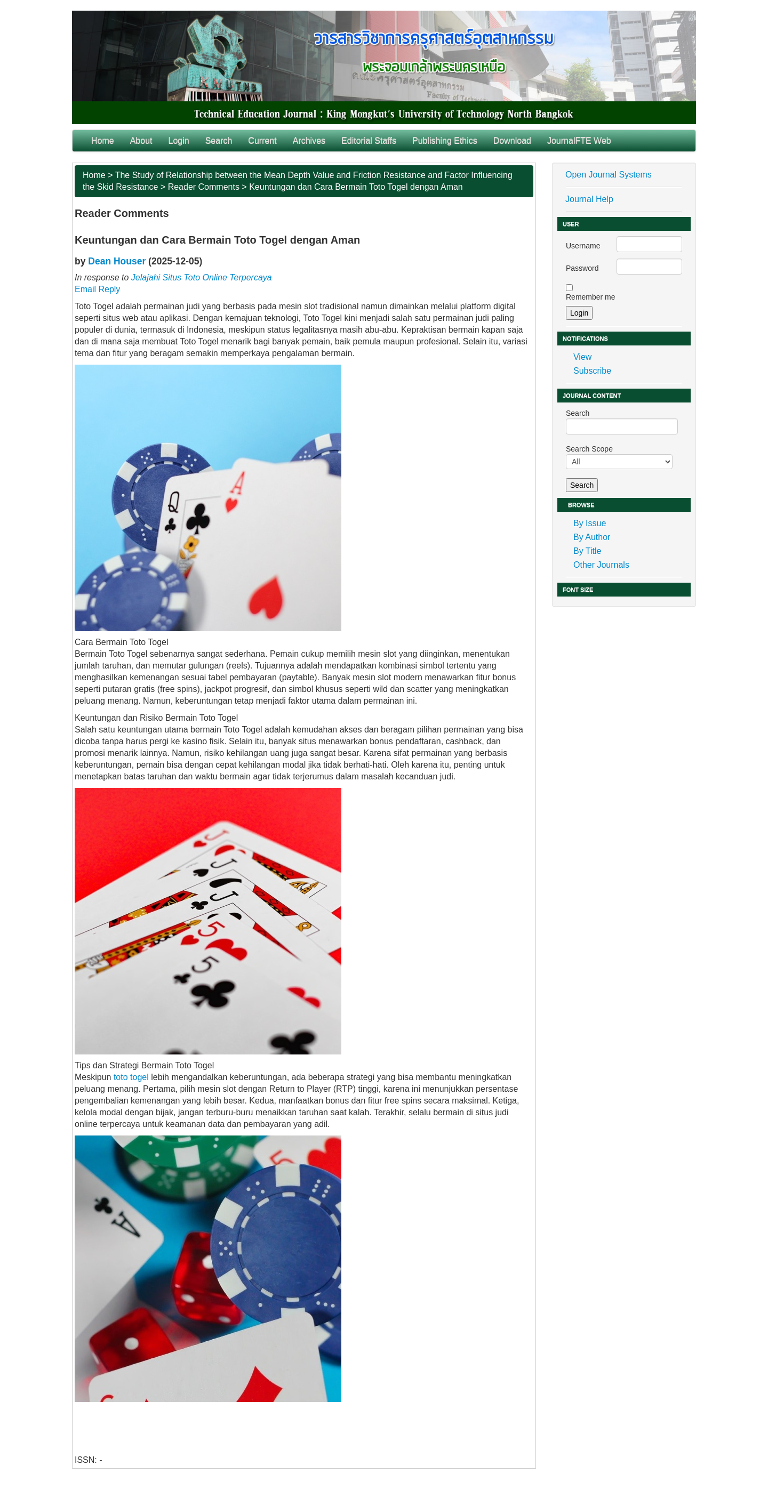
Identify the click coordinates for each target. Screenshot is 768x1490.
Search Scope (619, 457)
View (582, 356)
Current (262, 140)
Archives (309, 140)
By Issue (589, 523)
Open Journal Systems (608, 174)
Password (582, 268)
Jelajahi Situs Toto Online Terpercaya (201, 277)
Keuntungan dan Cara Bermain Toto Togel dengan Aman (356, 186)
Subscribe (592, 370)
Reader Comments (203, 186)
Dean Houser (117, 261)
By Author (591, 537)
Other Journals (601, 564)
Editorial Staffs (368, 140)
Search (219, 140)
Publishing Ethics (444, 140)
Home (102, 140)
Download (512, 140)
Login (179, 140)
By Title (587, 550)
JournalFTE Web (579, 140)
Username (583, 245)
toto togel (132, 1077)
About (141, 140)
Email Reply (97, 289)
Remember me (590, 297)
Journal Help (589, 199)
